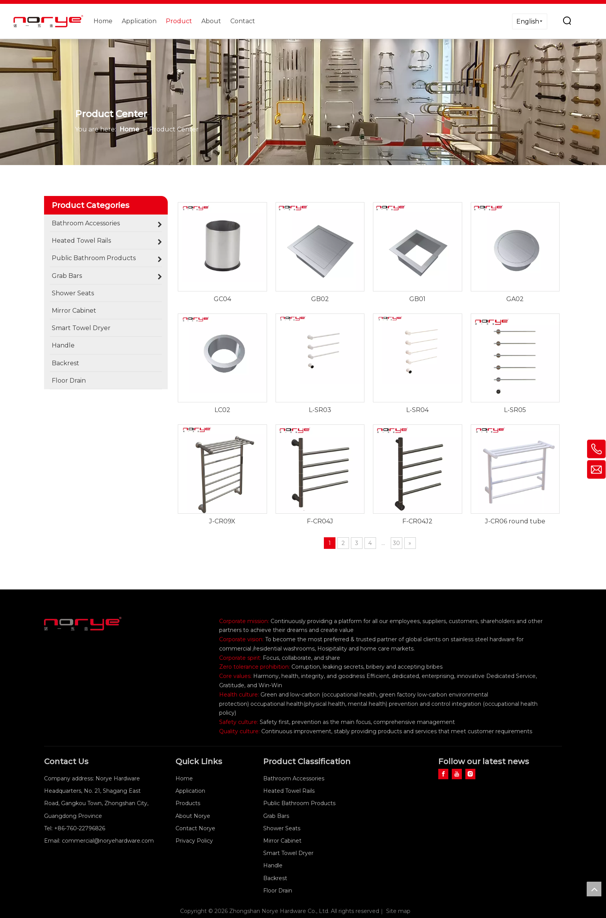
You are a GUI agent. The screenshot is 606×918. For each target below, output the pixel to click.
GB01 (417, 299)
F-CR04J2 (417, 521)
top (594, 889)
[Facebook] (443, 773)
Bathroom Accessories (293, 778)
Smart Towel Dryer (288, 853)
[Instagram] (470, 773)
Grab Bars (276, 815)
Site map (398, 911)
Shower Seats (281, 828)
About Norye (192, 815)
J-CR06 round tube (515, 521)
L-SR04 (417, 410)
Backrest (275, 878)
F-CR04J (320, 521)
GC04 (222, 299)
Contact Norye (195, 828)
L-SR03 (320, 410)
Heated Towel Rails (289, 790)
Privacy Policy (194, 840)
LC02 (222, 410)
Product (179, 21)
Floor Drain (277, 890)
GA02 (515, 299)
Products (187, 803)
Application (139, 21)
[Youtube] (457, 773)
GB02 (320, 299)
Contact (242, 21)
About (211, 21)
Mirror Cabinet (282, 840)
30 (396, 543)
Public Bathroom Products (299, 803)
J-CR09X (222, 521)
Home (103, 21)
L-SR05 (515, 410)
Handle (273, 865)
